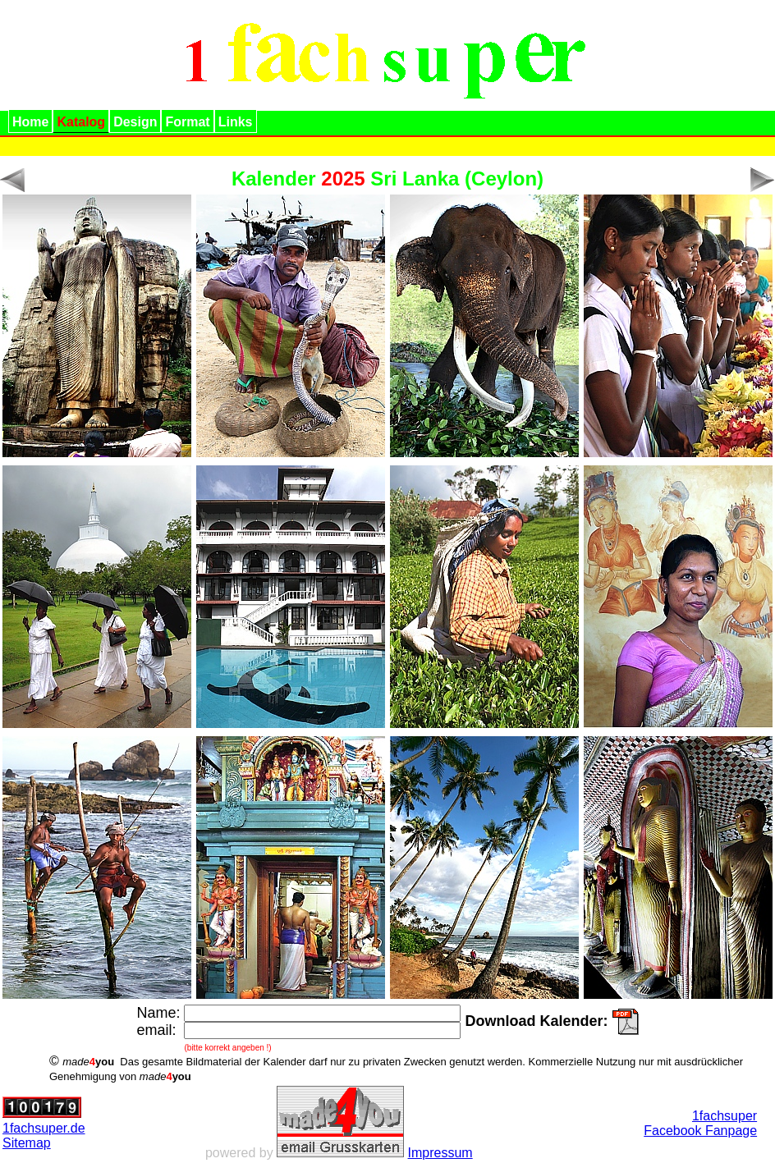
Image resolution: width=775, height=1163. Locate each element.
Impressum (440, 1153)
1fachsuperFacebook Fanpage (700, 1123)
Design (135, 122)
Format (187, 122)
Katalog (81, 122)
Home (30, 122)
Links (235, 122)
